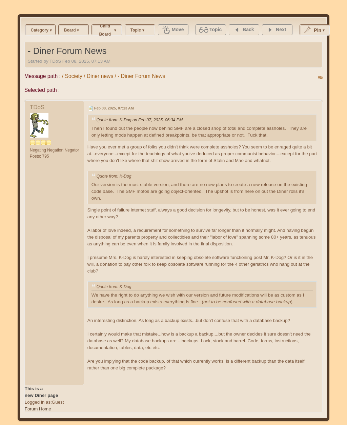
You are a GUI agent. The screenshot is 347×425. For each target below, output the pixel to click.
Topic (135, 30)
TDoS (37, 107)
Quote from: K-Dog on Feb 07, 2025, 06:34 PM (140, 120)
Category (39, 30)
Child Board (105, 30)
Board (70, 30)
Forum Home (38, 408)
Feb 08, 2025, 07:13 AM (114, 108)
